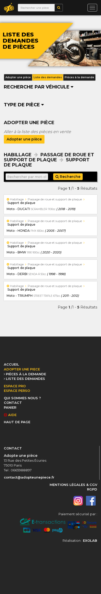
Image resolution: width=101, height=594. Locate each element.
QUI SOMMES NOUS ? (22, 398)
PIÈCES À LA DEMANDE (26, 374)
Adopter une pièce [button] (18, 77)
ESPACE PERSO (17, 391)
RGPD (92, 489)
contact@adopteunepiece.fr (29, 477)
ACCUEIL (11, 364)
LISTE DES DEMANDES (25, 379)
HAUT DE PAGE (17, 422)
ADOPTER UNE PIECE (22, 369)
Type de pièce (24, 105)
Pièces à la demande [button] (79, 77)
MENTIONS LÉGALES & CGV (73, 485)
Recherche (67, 176)
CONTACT (13, 403)
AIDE (10, 415)
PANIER (10, 407)
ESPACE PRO (15, 386)
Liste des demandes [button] (48, 77)
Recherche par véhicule (38, 87)
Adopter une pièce (24, 139)
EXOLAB (90, 540)
